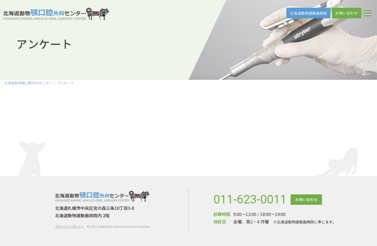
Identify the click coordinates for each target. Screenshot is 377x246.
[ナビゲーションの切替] (367, 13)
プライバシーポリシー (69, 226)
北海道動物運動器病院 (308, 13)
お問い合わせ (346, 13)
